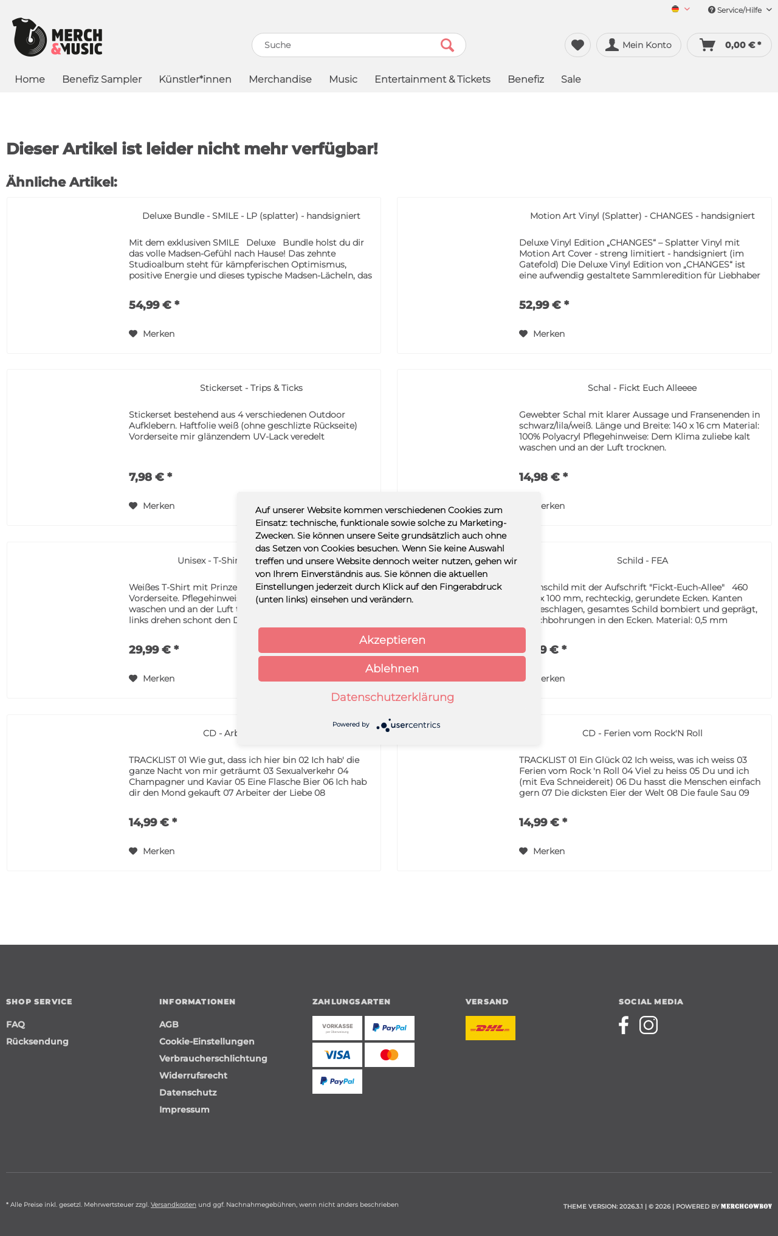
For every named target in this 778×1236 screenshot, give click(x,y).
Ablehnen (392, 668)
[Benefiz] (526, 80)
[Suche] (359, 45)
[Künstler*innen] (195, 80)
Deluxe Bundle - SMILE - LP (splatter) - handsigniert (251, 215)
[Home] (29, 80)
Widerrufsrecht (193, 1075)
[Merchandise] (280, 80)
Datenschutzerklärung (392, 697)
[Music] (343, 80)
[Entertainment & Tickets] (432, 80)
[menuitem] (676, 10)
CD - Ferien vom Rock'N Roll (642, 733)
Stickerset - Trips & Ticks (251, 387)
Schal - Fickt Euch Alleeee (642, 387)
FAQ (15, 1024)
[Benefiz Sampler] (101, 80)
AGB (169, 1024)
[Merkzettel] (578, 45)
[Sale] (571, 80)
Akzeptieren (392, 640)
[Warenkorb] (729, 45)
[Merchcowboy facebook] (628, 1025)
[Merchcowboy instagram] (648, 1025)
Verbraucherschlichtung (213, 1058)
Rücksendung (37, 1041)
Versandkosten (173, 1205)
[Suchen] (447, 45)
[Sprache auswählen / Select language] (681, 10)
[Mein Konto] (638, 45)
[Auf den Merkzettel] (151, 333)
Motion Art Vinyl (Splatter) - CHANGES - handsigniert (642, 215)
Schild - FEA (642, 560)
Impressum (184, 1109)
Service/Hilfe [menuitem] (740, 10)
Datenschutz (187, 1092)
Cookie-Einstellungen (207, 1041)
